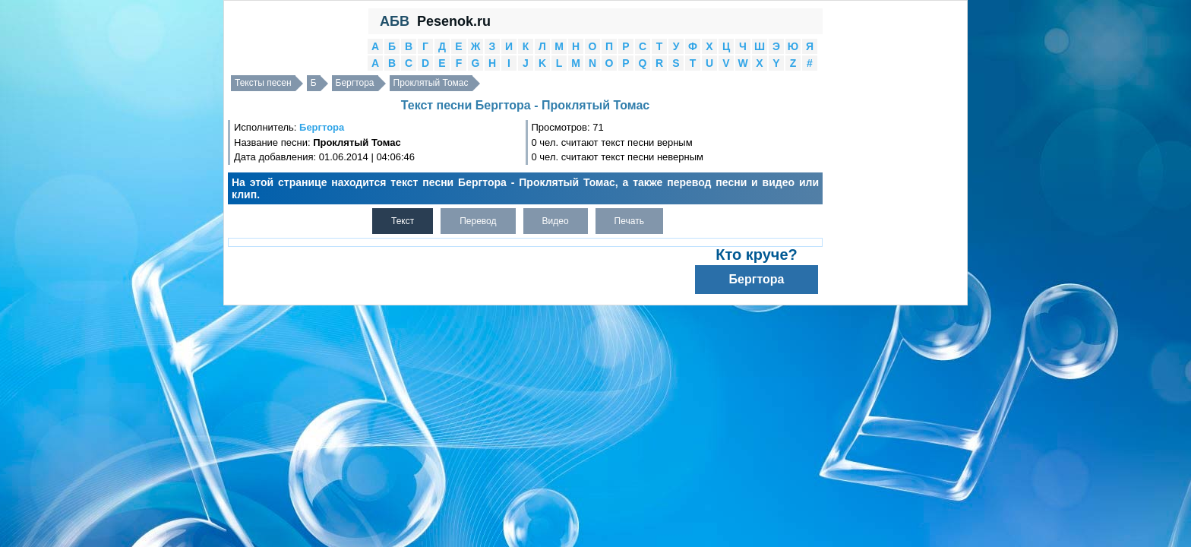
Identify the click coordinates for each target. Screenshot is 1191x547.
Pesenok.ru (454, 21)
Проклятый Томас (431, 82)
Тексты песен (263, 82)
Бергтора (355, 82)
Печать (629, 221)
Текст (402, 221)
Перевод (478, 221)
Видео (555, 221)
